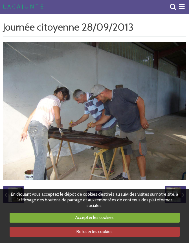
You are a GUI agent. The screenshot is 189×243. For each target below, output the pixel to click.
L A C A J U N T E (23, 7)
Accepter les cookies (94, 217)
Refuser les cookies (94, 231)
